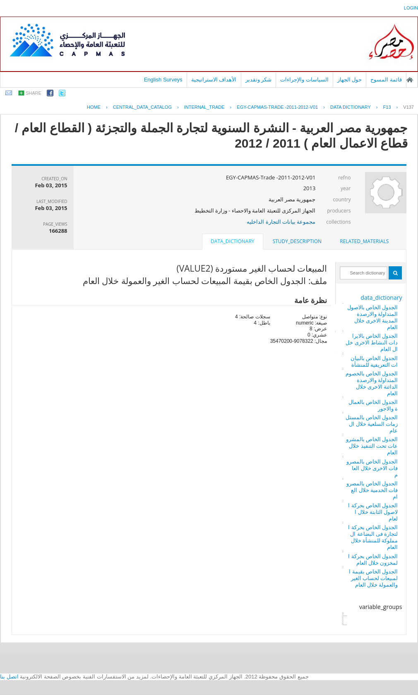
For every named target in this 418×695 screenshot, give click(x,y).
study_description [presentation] (297, 241)
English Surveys (163, 79)
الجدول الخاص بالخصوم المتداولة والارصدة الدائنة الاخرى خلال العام (372, 383)
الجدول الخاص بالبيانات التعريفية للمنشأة (374, 361)
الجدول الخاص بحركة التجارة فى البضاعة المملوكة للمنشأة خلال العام (373, 537)
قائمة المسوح (386, 79)
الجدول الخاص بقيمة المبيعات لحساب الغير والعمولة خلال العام (373, 578)
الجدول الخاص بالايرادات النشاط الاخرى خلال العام (372, 342)
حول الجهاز (349, 79)
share (33, 93)
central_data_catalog (142, 107)
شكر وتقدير (258, 79)
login (411, 7)
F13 (387, 107)
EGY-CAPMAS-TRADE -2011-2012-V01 (277, 107)
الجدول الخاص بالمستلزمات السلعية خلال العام (372, 424)
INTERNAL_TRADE (204, 107)
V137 (408, 107)
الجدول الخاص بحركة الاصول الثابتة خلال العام (373, 512)
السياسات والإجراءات (304, 79)
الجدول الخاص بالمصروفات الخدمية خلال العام (372, 490)
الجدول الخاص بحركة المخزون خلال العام (373, 559)
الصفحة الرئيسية (409, 79)
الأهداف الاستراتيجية (214, 79)
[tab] (364, 241)
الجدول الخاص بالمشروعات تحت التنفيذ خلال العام (372, 446)
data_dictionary (381, 297)
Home (94, 107)
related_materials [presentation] (364, 241)
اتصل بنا (9, 677)
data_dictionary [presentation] (232, 241)
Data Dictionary (350, 107)
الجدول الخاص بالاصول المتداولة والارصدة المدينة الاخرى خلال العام (372, 317)
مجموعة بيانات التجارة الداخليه (281, 221)
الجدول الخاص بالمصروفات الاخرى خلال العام (372, 468)
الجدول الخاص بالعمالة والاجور (373, 405)
